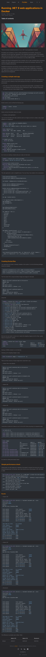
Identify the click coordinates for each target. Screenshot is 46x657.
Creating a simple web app (10, 76)
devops (11, 15)
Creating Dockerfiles (8, 261)
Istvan (16, 646)
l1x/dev (24, 2)
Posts (8, 2)
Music (31, 2)
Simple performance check (10, 464)
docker (6, 15)
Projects (14, 2)
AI (18, 2)
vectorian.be (24, 654)
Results (3, 494)
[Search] (37, 2)
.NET (2, 15)
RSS (20, 654)
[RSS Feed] (39, 2)
